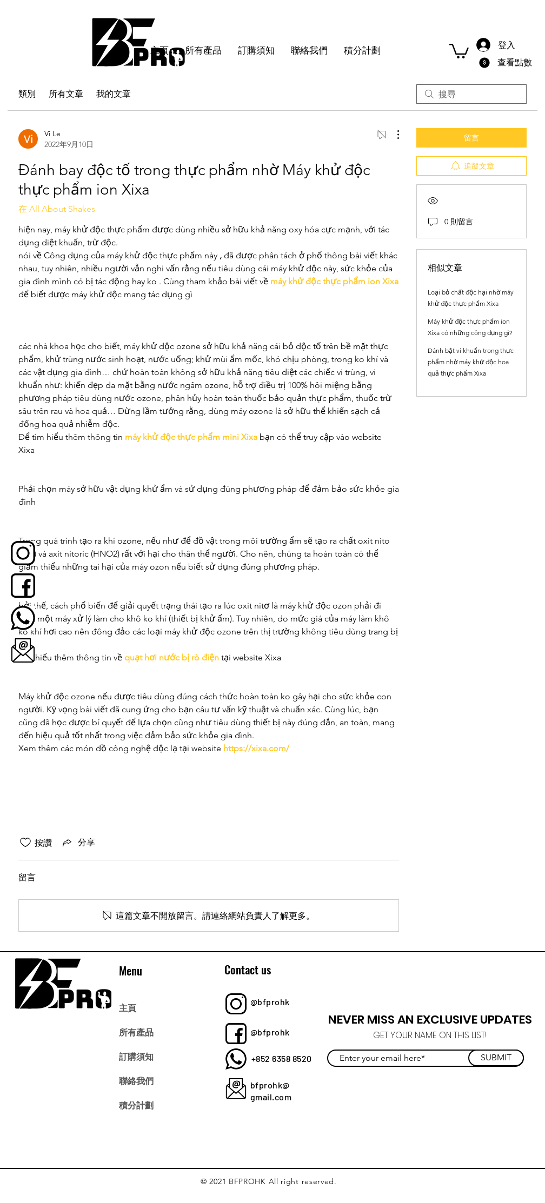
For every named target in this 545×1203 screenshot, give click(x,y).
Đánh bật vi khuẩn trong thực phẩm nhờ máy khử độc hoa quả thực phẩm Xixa (471, 361)
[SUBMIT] (496, 1058)
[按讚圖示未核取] (25, 842)
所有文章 (66, 94)
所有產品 (136, 1031)
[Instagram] (402, 1113)
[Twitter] (379, 1113)
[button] (459, 50)
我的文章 (113, 94)
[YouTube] (426, 1113)
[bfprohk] (23, 553)
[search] (471, 94)
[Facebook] (355, 1113)
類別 (27, 94)
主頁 (127, 1007)
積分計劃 (136, 1104)
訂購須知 (136, 1056)
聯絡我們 (136, 1080)
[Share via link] (78, 842)
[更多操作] (392, 134)
